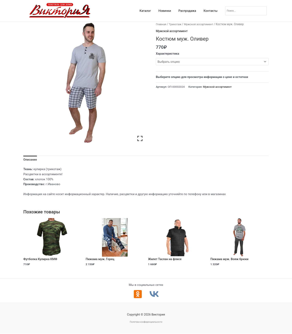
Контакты (211, 11)
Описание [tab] (30, 160)
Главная (161, 24)
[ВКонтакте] (154, 294)
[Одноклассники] (137, 294)
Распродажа (189, 11)
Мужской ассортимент (199, 24)
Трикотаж (175, 24)
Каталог (150, 11)
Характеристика (167, 53)
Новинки (168, 11)
